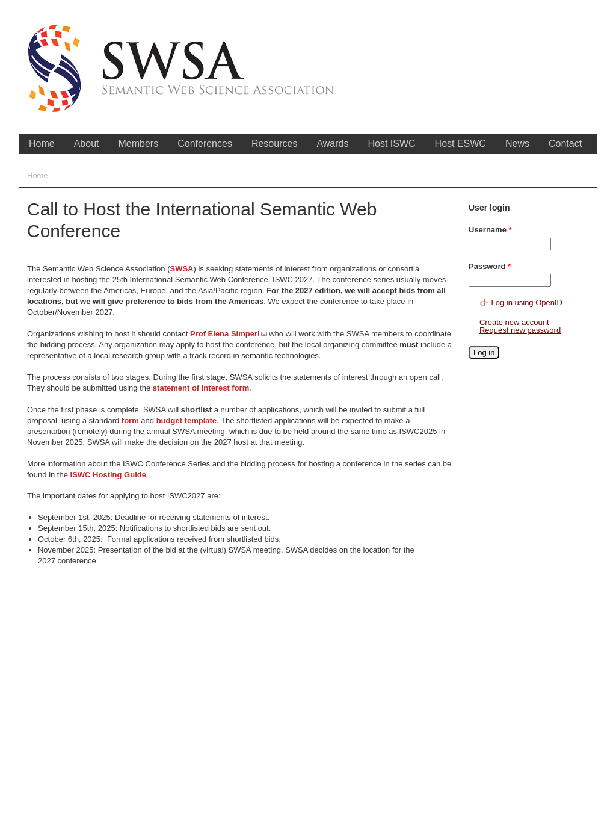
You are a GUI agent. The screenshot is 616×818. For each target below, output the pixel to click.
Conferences (204, 143)
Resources (274, 143)
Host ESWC (460, 143)
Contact (565, 143)
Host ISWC (391, 143)
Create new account (514, 322)
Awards (332, 143)
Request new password (520, 330)
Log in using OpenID (526, 302)
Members (139, 143)
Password (490, 266)
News (517, 143)
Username (490, 229)
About (86, 143)
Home (42, 143)
